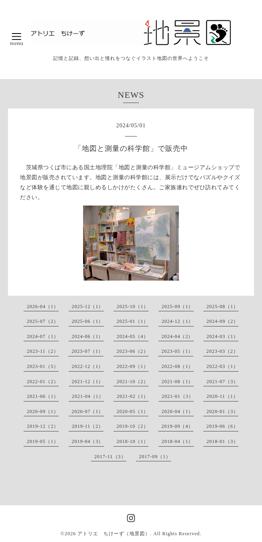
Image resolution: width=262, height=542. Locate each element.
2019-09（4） (177, 426)
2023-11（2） (43, 351)
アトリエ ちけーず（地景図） (113, 533)
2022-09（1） (133, 366)
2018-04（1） (178, 441)
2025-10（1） (133, 306)
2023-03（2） (222, 351)
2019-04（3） (88, 441)
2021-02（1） (133, 396)
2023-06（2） (133, 351)
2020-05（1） (133, 411)
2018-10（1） (133, 441)
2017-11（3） (110, 456)
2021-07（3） (222, 381)
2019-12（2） (43, 426)
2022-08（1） (178, 366)
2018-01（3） (222, 441)
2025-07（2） (43, 321)
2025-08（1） (222, 306)
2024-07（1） (43, 336)
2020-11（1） (222, 396)
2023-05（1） (177, 351)
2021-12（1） (88, 381)
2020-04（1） (178, 411)
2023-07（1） (87, 351)
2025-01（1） (133, 321)
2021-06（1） (43, 396)
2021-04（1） (88, 396)
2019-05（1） (43, 441)
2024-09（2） (222, 321)
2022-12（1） (88, 366)
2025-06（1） (88, 321)
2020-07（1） (88, 411)
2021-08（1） (178, 381)
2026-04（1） (43, 306)
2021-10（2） (133, 381)
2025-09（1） (178, 306)
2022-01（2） (43, 381)
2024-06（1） (88, 336)
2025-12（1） (88, 306)
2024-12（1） (178, 321)
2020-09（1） (43, 411)
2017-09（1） (155, 456)
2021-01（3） (178, 396)
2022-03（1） (222, 366)
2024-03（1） (222, 336)
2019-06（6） (222, 426)
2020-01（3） (222, 411)
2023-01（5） (43, 366)
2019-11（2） (88, 426)
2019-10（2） (133, 426)
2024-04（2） (178, 336)
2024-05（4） (133, 336)
